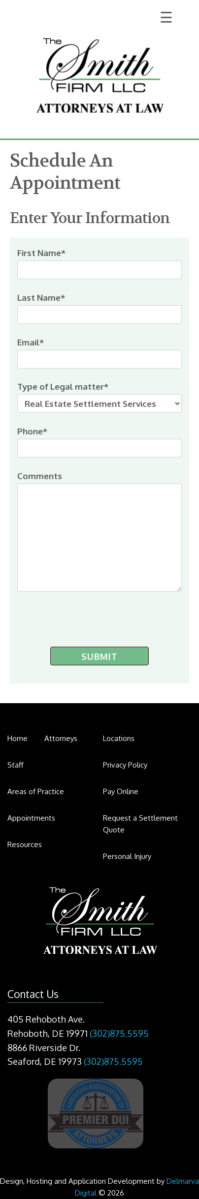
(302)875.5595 (119, 1033)
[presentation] (86, 616)
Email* (99, 353)
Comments (99, 531)
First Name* (99, 263)
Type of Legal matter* (99, 397)
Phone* (99, 441)
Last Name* (99, 308)
